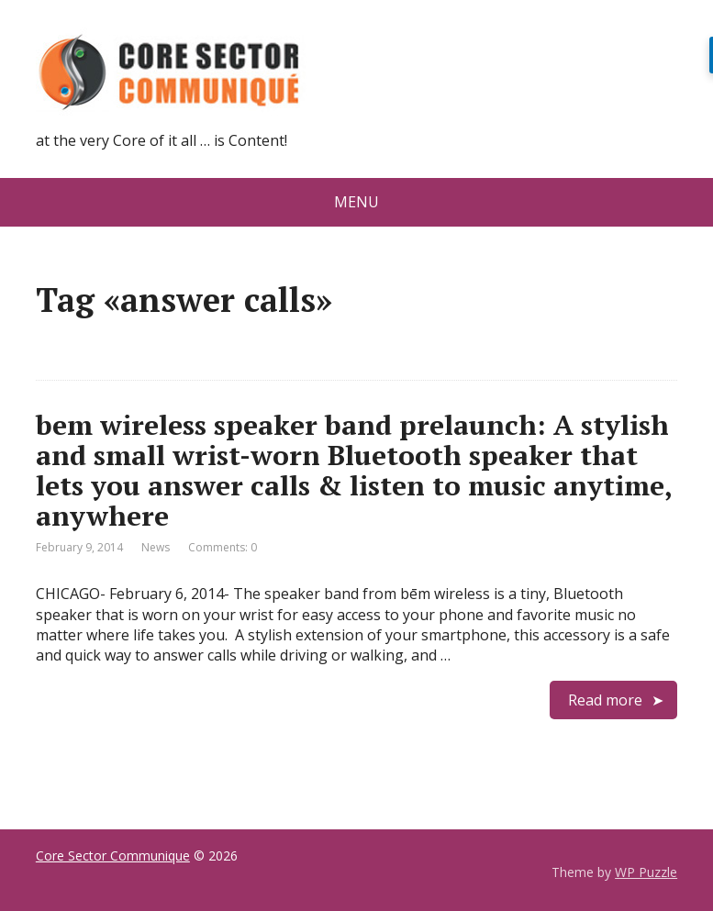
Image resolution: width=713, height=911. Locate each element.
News (155, 547)
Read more (605, 700)
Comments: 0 (222, 547)
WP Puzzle (646, 872)
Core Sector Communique (113, 855)
